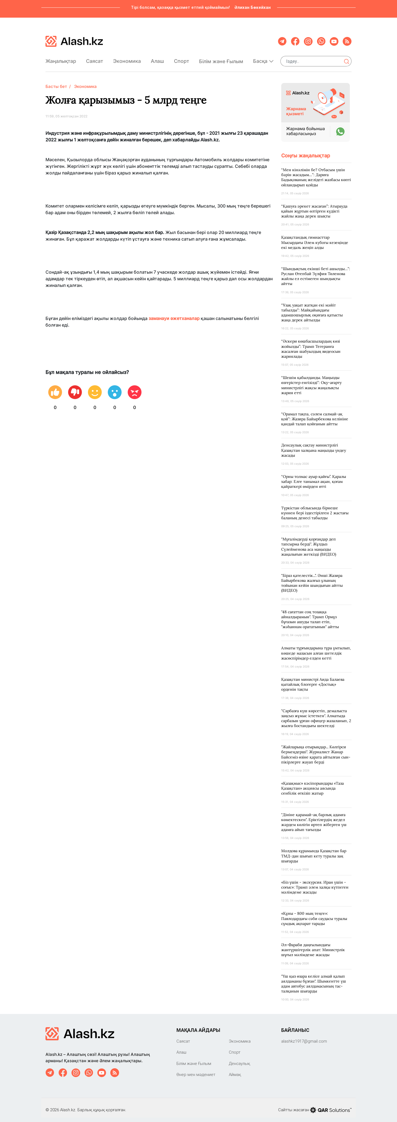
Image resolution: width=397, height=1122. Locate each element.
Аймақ (235, 1070)
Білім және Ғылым (221, 59)
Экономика (127, 59)
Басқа (263, 59)
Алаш (157, 59)
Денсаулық (239, 1059)
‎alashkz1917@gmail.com (304, 1036)
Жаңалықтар (60, 59)
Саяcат (94, 59)
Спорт (181, 59)
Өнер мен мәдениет (195, 1070)
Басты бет (56, 82)
